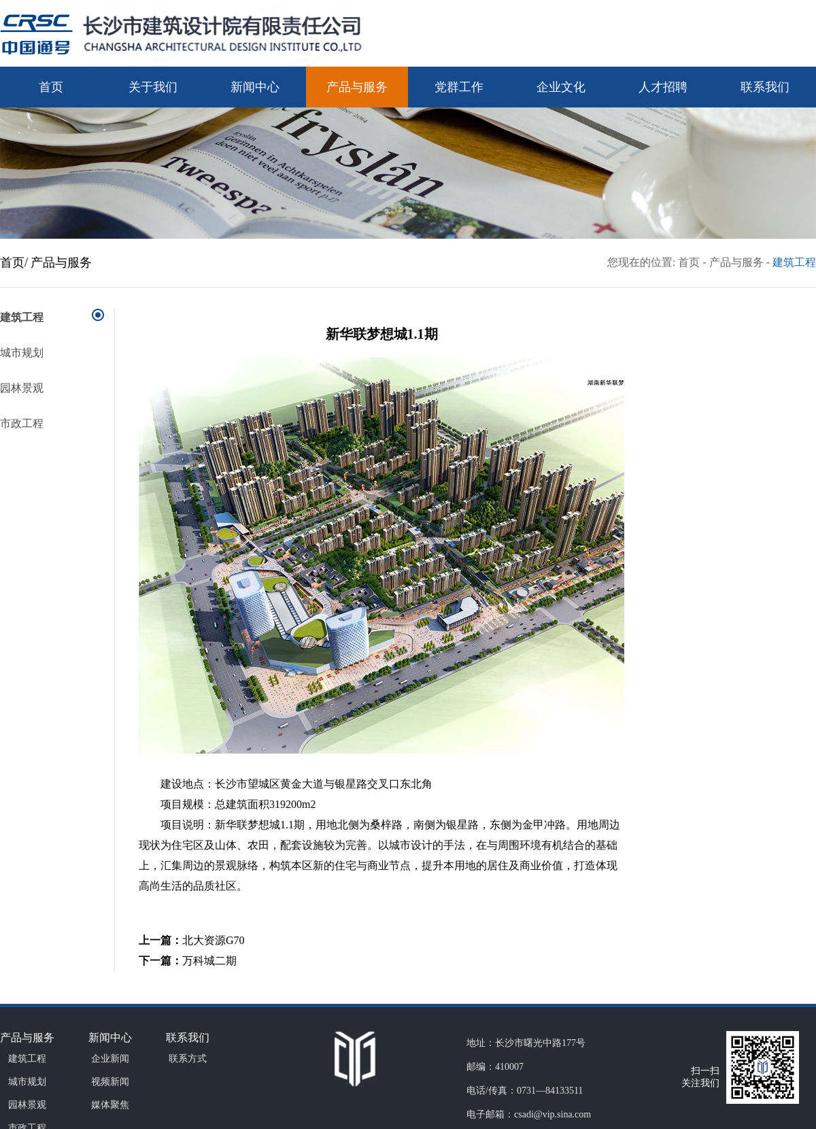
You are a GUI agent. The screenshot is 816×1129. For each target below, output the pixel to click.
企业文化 (561, 87)
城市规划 (22, 352)
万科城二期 (209, 960)
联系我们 (765, 87)
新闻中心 (255, 87)
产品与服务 (357, 87)
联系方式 (188, 1059)
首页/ (14, 262)
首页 (51, 87)
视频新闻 (110, 1082)
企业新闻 (110, 1059)
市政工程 (22, 423)
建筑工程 (794, 262)
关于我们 (153, 87)
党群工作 (459, 87)
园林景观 (22, 388)
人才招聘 (663, 87)
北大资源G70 (213, 940)
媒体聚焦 (110, 1105)
